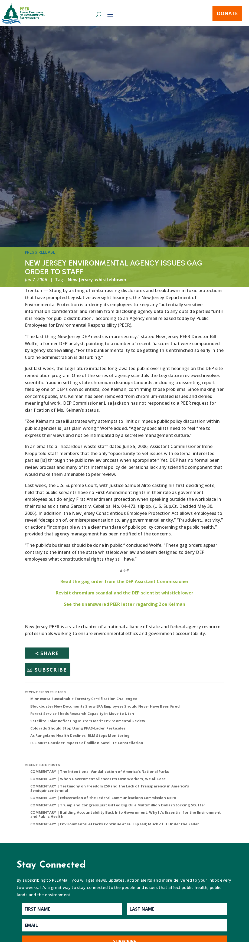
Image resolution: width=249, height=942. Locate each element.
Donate (227, 13)
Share (49, 653)
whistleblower (111, 280)
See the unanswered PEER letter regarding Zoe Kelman (124, 604)
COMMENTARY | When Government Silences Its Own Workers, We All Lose (98, 778)
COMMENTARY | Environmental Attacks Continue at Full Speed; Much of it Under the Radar (114, 824)
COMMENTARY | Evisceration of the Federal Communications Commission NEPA (103, 797)
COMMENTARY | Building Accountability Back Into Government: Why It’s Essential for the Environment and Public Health (125, 814)
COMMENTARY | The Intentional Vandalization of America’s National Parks (99, 771)
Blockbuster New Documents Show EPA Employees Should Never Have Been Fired (105, 706)
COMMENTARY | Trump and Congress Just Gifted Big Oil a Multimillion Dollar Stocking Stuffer (117, 805)
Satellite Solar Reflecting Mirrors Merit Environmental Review (87, 720)
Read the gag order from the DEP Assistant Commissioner (124, 581)
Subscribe (51, 669)
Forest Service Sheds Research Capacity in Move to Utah (82, 713)
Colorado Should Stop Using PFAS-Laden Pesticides (78, 728)
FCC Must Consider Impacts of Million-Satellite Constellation (86, 742)
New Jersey (80, 280)
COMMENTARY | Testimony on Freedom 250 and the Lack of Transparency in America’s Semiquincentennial (109, 788)
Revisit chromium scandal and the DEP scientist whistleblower (125, 593)
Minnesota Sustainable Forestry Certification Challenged (83, 698)
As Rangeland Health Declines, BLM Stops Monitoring (80, 735)
